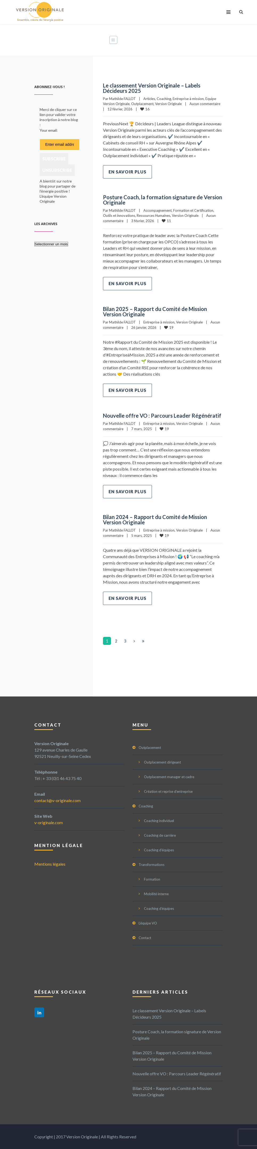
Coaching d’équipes (159, 850)
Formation (152, 879)
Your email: (49, 130)
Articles (149, 99)
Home (140, 40)
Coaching (164, 99)
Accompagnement (157, 210)
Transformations (151, 864)
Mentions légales (49, 863)
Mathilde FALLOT (122, 99)
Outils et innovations (119, 215)
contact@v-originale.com (57, 800)
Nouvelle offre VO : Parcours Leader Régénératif (162, 415)
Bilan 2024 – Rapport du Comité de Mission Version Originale (155, 519)
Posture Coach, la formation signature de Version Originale (162, 200)
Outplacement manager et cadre (169, 777)
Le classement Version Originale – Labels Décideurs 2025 (151, 88)
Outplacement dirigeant (162, 762)
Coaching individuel (159, 821)
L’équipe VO (148, 923)
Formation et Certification (193, 210)
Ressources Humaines (153, 215)
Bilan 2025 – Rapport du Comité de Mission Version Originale (155, 311)
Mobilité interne (156, 894)
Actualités (163, 40)
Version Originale (168, 104)
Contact (145, 938)
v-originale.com (48, 822)
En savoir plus (127, 171)
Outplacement (142, 104)
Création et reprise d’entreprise (168, 791)
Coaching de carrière (160, 835)
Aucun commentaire (204, 104)
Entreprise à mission (188, 99)
